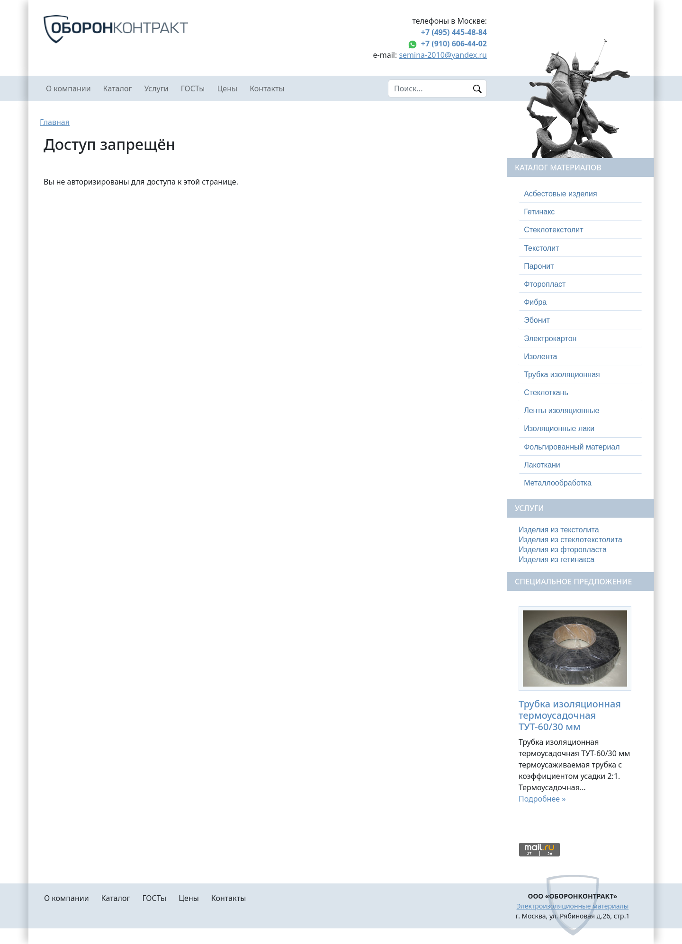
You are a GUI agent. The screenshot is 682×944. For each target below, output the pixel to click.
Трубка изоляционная (562, 375)
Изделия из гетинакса (556, 560)
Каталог (117, 88)
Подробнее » (542, 799)
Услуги (156, 88)
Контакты (267, 88)
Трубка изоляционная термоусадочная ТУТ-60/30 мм (570, 715)
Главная (55, 122)
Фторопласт (544, 284)
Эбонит (537, 320)
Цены (227, 88)
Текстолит (541, 248)
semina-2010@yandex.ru (443, 55)
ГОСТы (193, 88)
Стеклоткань (546, 392)
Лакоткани (542, 465)
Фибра (535, 302)
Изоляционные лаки (559, 428)
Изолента (540, 357)
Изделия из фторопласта (563, 550)
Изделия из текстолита (559, 530)
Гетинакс (539, 212)
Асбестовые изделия (560, 194)
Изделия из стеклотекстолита (570, 540)
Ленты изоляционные (561, 410)
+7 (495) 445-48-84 (454, 32)
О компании (68, 88)
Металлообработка (558, 483)
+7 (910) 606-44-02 (454, 43)
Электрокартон (550, 339)
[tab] (580, 194)
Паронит (539, 266)
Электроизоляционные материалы (573, 905)
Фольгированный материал (571, 447)
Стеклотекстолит (553, 230)
